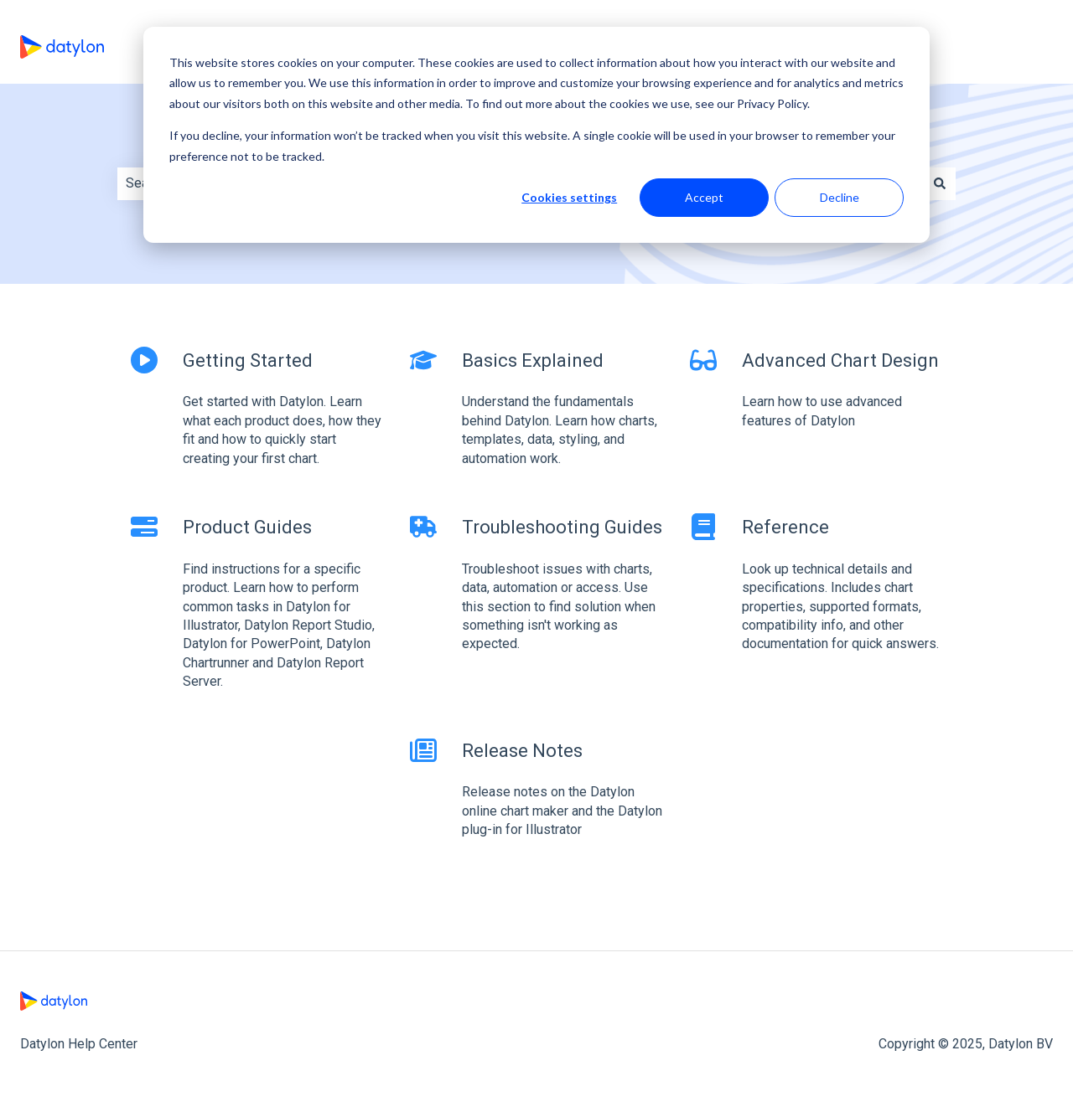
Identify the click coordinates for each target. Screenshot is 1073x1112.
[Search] (940, 183)
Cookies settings (569, 197)
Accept (704, 197)
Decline (839, 197)
